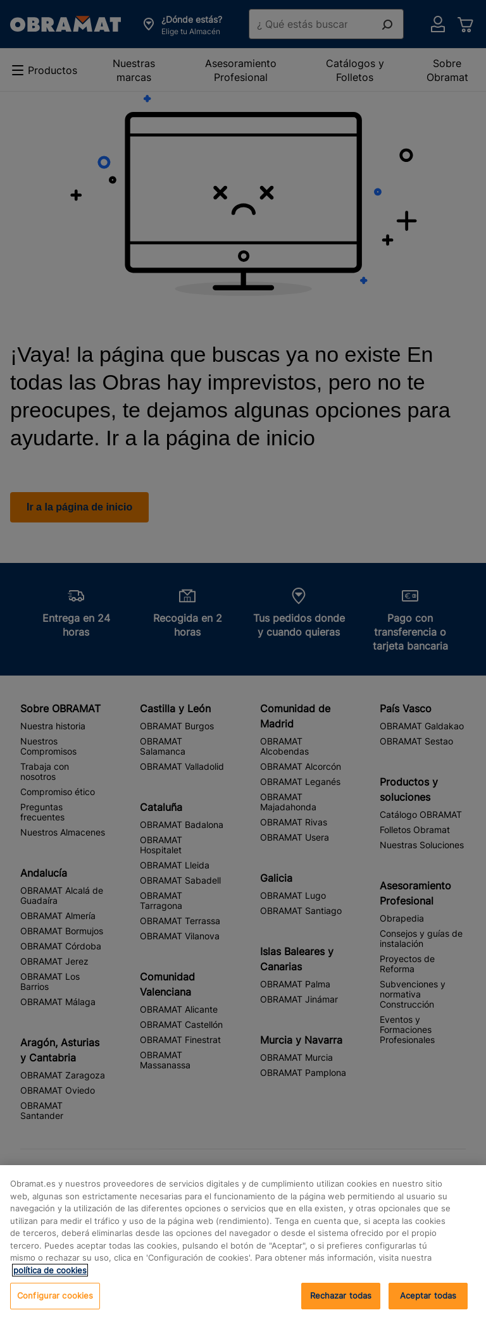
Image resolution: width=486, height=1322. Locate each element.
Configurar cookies (55, 1295)
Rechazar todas (341, 1295)
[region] (243, 1243)
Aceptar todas (428, 1295)
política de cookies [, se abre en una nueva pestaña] (50, 1270)
